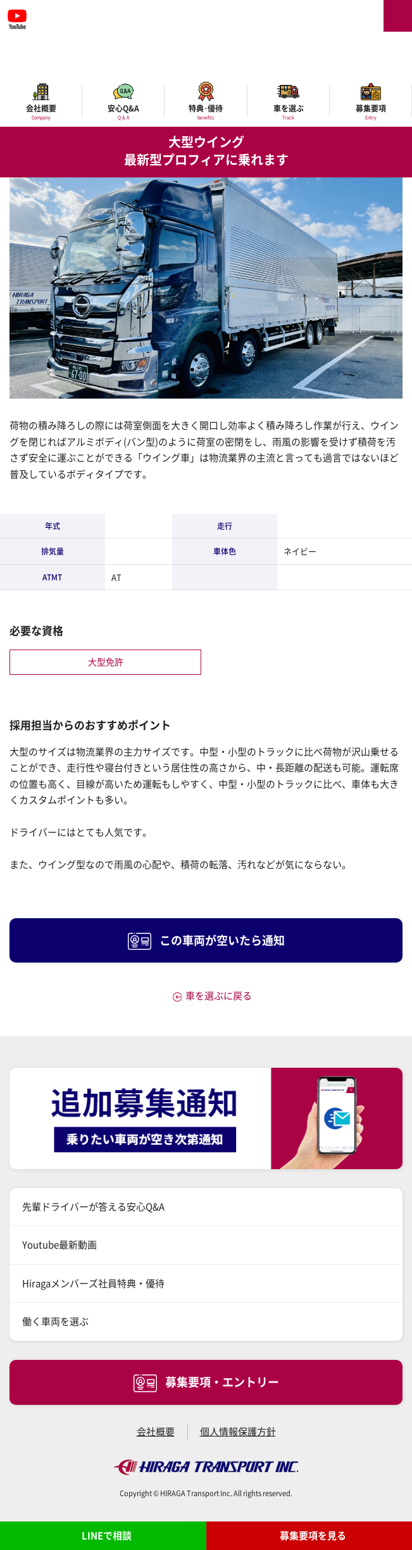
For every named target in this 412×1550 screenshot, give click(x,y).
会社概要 (156, 1431)
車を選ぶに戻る (218, 995)
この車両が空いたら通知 (206, 941)
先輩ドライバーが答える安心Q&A (93, 1207)
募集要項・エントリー (206, 1382)
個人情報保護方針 (238, 1431)
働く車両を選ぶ (55, 1321)
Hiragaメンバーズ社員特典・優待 (93, 1283)
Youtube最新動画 (59, 1245)
